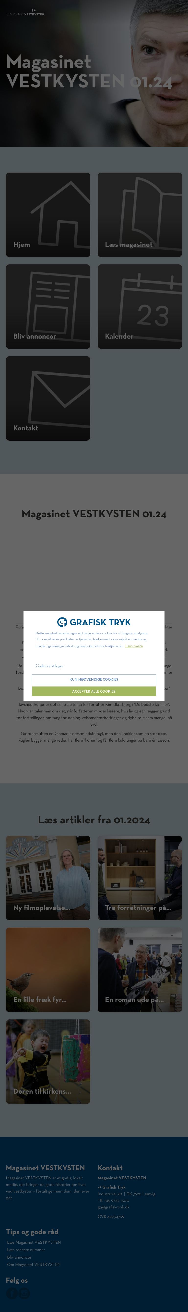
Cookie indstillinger (49, 666)
